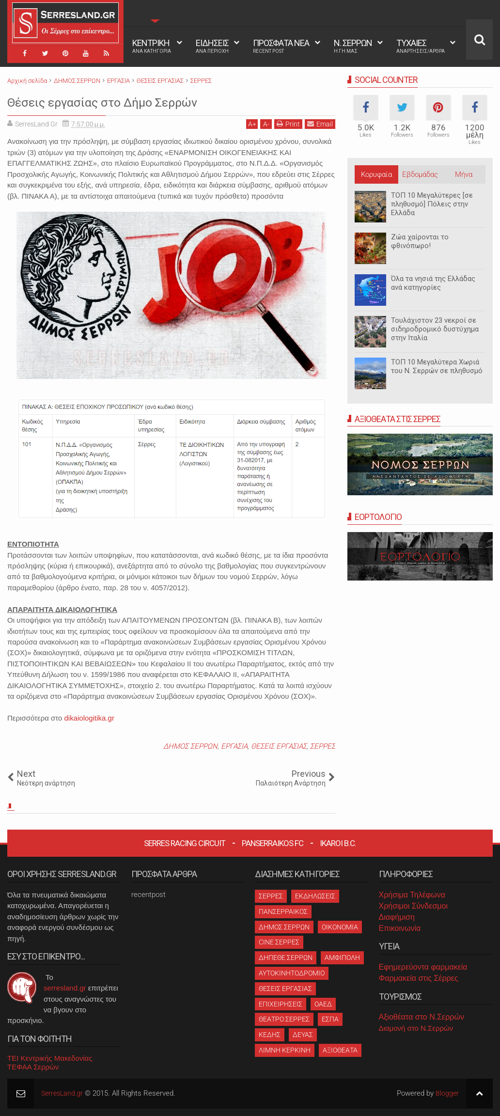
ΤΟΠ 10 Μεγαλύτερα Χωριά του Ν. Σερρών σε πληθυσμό (437, 366)
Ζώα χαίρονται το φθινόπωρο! (420, 241)
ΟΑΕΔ (323, 1004)
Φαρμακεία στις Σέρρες (418, 978)
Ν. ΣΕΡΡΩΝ (353, 46)
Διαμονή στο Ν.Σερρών (416, 1028)
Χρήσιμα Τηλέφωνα (412, 895)
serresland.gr (65, 988)
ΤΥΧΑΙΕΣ (420, 46)
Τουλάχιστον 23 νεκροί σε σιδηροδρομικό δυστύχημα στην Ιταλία (435, 329)
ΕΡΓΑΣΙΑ (234, 746)
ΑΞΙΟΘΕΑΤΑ (340, 1050)
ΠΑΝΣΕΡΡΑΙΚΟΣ (283, 911)
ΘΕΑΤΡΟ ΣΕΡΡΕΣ (284, 1019)
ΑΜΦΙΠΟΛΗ (342, 957)
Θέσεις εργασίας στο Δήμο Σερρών (132, 101)
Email (320, 123)
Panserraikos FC (272, 843)
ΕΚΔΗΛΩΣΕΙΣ (315, 896)
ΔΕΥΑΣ (303, 1034)
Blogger (447, 1093)
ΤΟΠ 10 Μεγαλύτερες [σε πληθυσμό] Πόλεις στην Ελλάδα (432, 204)
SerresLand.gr (63, 1093)
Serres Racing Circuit (184, 843)
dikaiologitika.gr (89, 718)
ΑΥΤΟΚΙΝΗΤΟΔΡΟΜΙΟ (292, 973)
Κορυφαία (376, 174)
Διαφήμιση (397, 917)
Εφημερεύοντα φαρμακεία (423, 967)
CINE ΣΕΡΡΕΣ (279, 942)
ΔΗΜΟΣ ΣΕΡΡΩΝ (190, 746)
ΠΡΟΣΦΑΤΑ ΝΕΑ (281, 46)
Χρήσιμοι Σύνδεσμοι (413, 906)
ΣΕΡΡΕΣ (322, 746)
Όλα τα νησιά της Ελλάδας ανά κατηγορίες (433, 283)
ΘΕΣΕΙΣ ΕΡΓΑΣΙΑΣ (279, 746)
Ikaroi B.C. (338, 843)
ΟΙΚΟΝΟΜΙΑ (340, 927)
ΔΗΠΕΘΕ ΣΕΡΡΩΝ (285, 957)
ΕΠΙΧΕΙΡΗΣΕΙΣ (280, 1004)
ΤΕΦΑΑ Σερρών (33, 1067)
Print (288, 123)
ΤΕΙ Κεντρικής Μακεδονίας (50, 1058)
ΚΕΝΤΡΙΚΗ (151, 46)
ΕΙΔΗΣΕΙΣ (212, 46)
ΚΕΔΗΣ (270, 1034)
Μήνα (463, 174)
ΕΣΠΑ (330, 1019)
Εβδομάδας (420, 174)
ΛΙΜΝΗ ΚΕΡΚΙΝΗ (285, 1050)
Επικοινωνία (400, 928)
